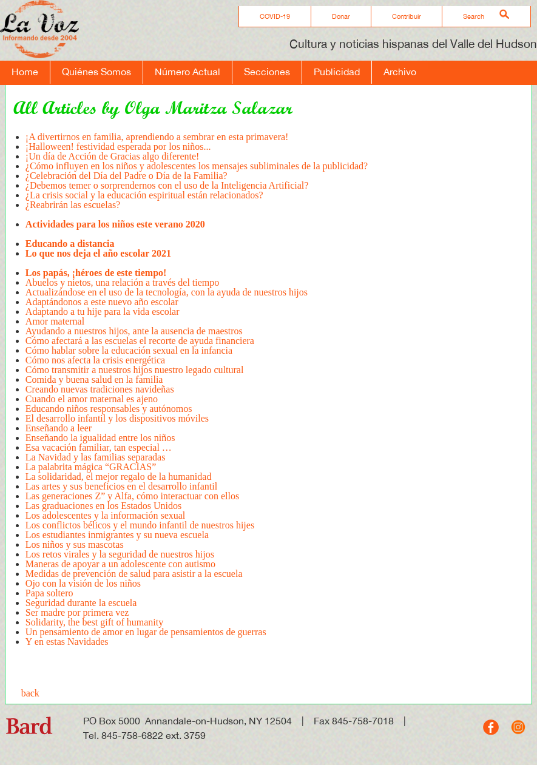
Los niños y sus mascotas (74, 544)
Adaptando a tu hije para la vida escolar (102, 311)
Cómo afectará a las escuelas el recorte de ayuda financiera (139, 340)
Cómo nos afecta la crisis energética (95, 360)
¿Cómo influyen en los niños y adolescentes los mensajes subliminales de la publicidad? (196, 166)
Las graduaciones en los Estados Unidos (103, 505)
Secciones (267, 72)
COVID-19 (275, 16)
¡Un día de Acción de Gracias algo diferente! (112, 156)
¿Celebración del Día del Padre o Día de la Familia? (126, 175)
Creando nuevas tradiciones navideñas (99, 389)
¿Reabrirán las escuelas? (72, 210)
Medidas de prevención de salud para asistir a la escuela (134, 573)
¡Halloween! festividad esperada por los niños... (118, 146)
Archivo (399, 72)
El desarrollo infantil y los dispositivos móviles (117, 418)
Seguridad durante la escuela (81, 603)
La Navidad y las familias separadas (95, 457)
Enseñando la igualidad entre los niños (100, 438)
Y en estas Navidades (67, 641)
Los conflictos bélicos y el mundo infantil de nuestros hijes (141, 525)
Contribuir (406, 16)
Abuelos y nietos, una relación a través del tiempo (122, 282)
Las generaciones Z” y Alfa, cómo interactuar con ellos (133, 496)
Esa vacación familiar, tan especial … (98, 447)
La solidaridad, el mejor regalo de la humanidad (118, 476)
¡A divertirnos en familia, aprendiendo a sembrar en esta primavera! (157, 137)
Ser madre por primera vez (77, 612)
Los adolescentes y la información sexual (106, 515)
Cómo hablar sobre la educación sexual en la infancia (128, 350)
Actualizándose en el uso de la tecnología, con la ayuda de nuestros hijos (166, 292)
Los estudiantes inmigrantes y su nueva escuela (117, 535)
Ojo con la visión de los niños (83, 583)
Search (473, 16)
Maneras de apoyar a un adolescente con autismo (120, 564)
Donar (341, 16)
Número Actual (187, 72)
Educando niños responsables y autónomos (108, 408)
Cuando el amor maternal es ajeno (92, 399)
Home (25, 72)
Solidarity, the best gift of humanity (94, 622)
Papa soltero (49, 593)
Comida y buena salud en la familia (94, 379)
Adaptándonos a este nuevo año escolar (101, 302)
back (30, 693)
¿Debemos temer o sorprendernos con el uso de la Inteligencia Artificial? (168, 185)
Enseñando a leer (58, 428)
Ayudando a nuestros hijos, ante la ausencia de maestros (134, 331)
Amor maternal (54, 321)
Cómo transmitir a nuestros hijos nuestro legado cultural (134, 370)
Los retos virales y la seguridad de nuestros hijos (119, 554)
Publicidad (337, 72)
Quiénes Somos (96, 72)
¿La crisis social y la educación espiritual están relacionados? (144, 195)
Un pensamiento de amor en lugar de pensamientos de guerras (145, 632)
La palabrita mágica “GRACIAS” (90, 467)
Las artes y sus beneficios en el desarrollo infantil (121, 486)
